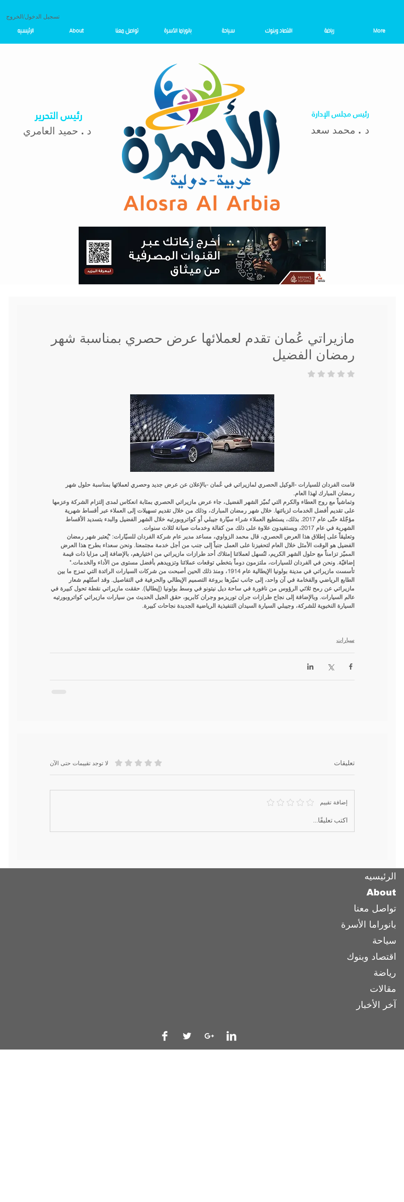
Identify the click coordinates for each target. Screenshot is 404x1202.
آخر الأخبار (376, 1005)
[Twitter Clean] (187, 1036)
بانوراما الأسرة (368, 924)
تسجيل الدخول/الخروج (33, 16)
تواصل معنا (375, 908)
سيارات (345, 640)
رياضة (385, 973)
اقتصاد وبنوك (371, 956)
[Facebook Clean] (165, 1036)
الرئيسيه (380, 876)
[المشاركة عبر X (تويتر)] (330, 666)
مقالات (383, 989)
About (381, 892)
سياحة (384, 940)
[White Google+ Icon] (209, 1036)
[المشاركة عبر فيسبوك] (351, 666)
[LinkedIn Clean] (231, 1036)
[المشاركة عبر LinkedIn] (310, 666)
